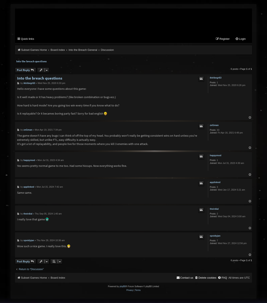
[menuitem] (240, 39)
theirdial (214, 209)
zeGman (214, 125)
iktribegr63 (216, 78)
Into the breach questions (31, 61)
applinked (215, 182)
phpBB (123, 287)
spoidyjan (215, 236)
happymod (215, 156)
